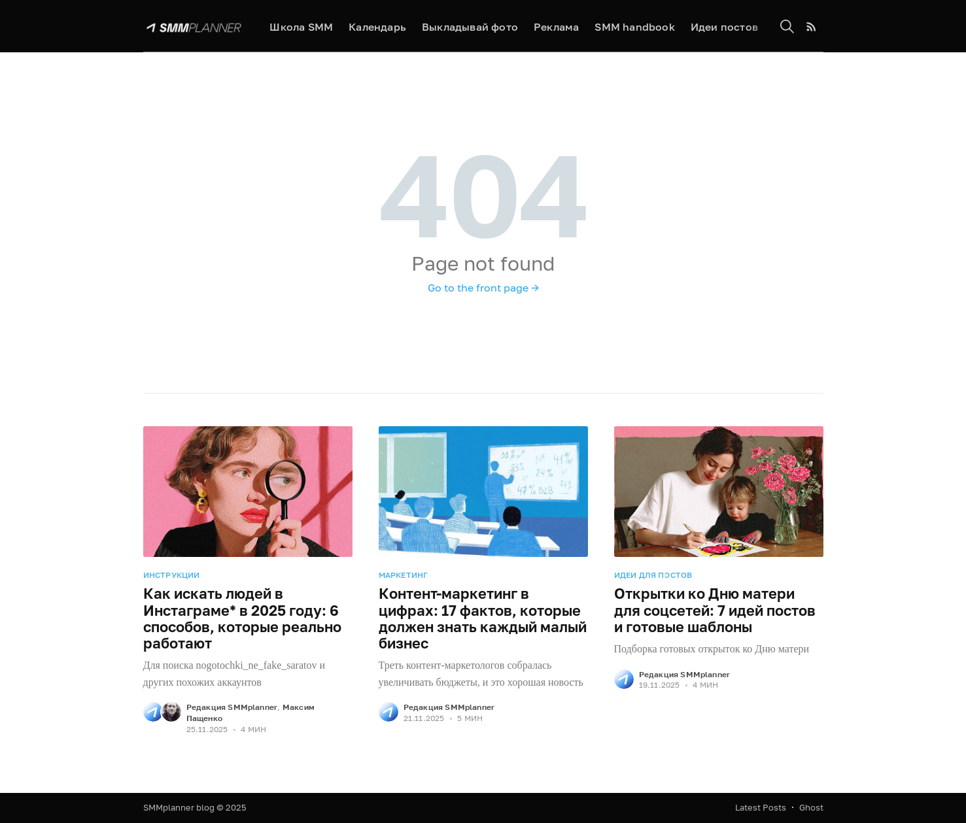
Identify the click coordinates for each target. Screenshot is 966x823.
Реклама (556, 26)
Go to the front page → (483, 287)
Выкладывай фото (470, 26)
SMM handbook (634, 26)
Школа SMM (301, 26)
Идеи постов (724, 26)
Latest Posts (760, 807)
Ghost (811, 807)
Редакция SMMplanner (232, 707)
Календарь (377, 26)
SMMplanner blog (179, 807)
